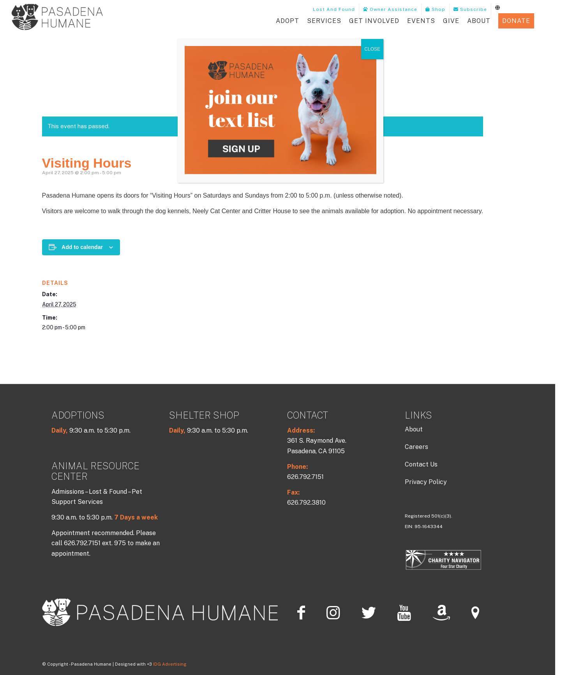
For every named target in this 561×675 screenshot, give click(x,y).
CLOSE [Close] (372, 49)
